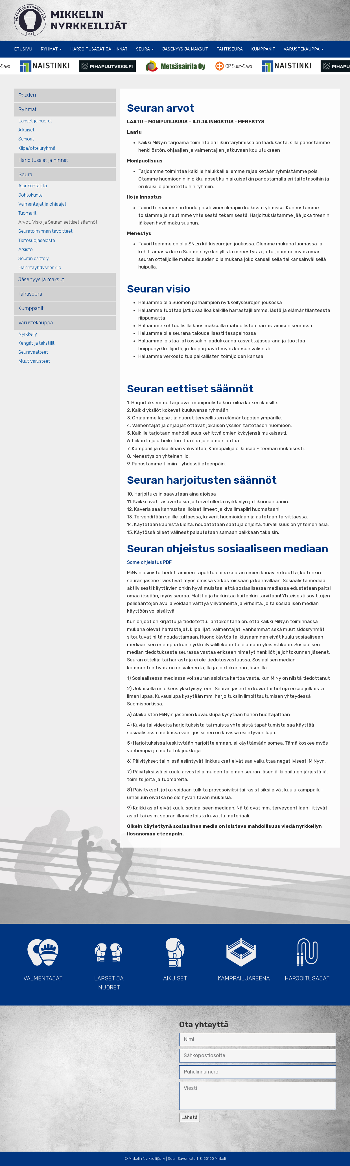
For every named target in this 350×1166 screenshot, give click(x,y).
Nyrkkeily (27, 334)
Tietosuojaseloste (36, 240)
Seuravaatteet (33, 352)
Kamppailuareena (244, 957)
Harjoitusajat (307, 957)
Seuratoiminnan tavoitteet (45, 231)
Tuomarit (27, 213)
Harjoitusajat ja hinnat (99, 49)
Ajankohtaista (32, 185)
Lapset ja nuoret (35, 121)
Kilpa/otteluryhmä (36, 148)
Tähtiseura (229, 49)
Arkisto (25, 249)
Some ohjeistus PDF (149, 562)
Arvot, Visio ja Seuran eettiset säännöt (57, 222)
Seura (145, 49)
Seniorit (26, 139)
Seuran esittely (33, 258)
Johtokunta (30, 195)
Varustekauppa (303, 49)
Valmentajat (43, 957)
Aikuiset (26, 130)
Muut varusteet (34, 361)
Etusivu (23, 49)
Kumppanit (263, 49)
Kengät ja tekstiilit (36, 343)
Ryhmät (51, 49)
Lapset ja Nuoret (109, 961)
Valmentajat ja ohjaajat (42, 204)
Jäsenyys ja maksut (185, 49)
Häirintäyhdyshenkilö (39, 267)
